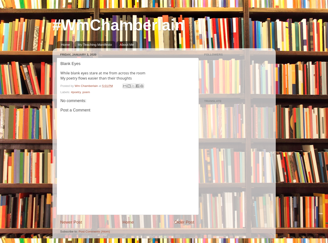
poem (86, 92)
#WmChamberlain (118, 25)
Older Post (184, 222)
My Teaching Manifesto (95, 44)
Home (65, 44)
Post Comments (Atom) (94, 231)
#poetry (76, 92)
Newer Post (71, 222)
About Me (127, 44)
